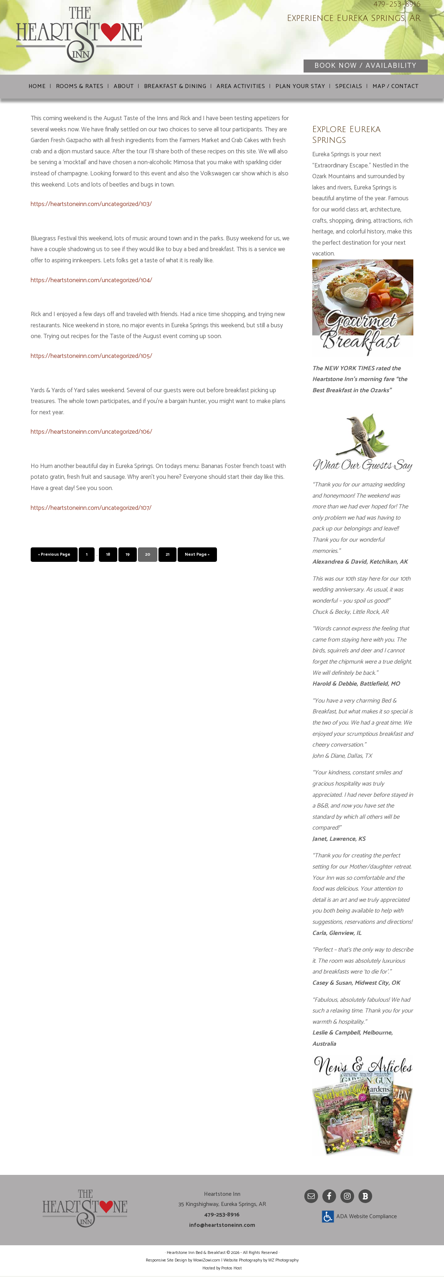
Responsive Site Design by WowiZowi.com (183, 1261)
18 (108, 555)
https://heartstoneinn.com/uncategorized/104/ (91, 281)
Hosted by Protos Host (222, 1269)
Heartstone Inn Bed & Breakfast (103, 39)
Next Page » (197, 555)
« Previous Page (54, 555)
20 (147, 555)
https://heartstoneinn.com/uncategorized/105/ (91, 357)
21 (167, 555)
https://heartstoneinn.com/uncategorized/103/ (91, 205)
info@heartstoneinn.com (222, 1226)
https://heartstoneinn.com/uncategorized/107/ (91, 509)
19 (128, 555)
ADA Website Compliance (366, 1218)
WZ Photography (283, 1261)
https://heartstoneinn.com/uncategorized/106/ (91, 433)
